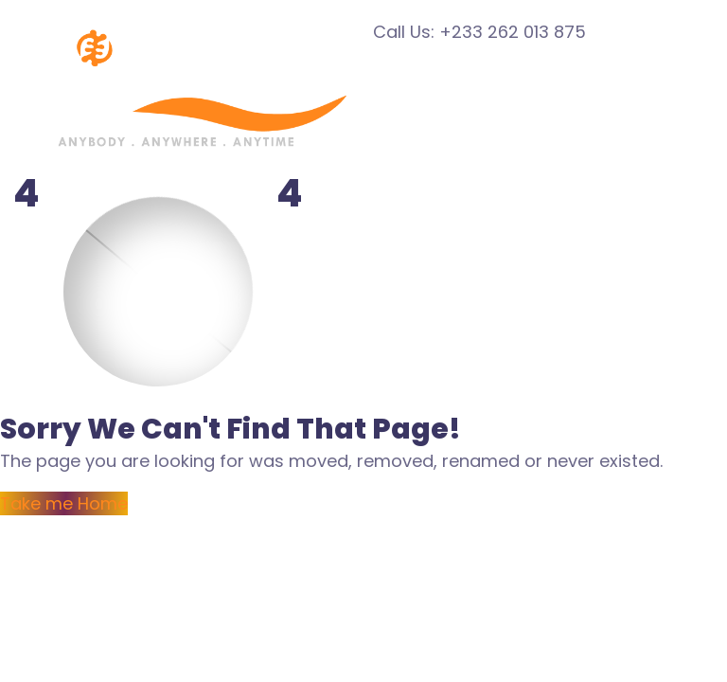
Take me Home (64, 503)
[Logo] (186, 32)
